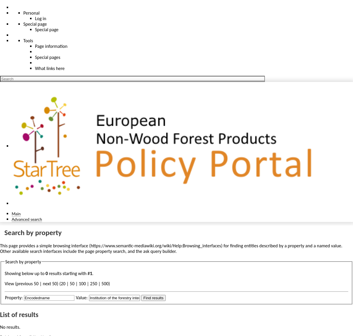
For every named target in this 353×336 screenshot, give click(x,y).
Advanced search (27, 219)
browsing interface (70, 246)
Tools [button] (28, 40)
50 (72, 283)
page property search (105, 251)
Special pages (47, 57)
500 (105, 283)
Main (16, 213)
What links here (50, 68)
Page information (51, 46)
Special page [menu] (35, 24)
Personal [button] (31, 13)
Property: (14, 297)
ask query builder (159, 251)
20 (63, 283)
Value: (82, 297)
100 (82, 283)
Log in (40, 18)
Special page (47, 29)
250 (93, 283)
